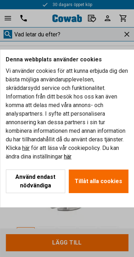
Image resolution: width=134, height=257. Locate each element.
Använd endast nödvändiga (35, 181)
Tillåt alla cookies (98, 181)
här (26, 148)
